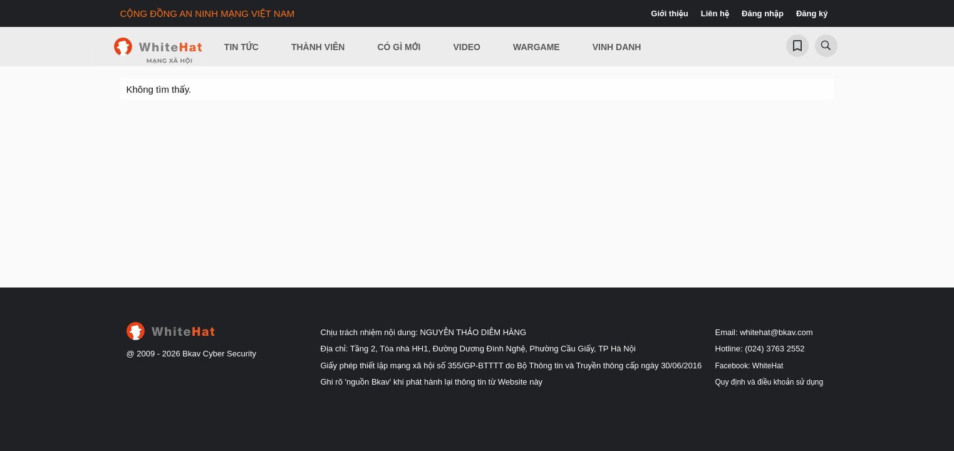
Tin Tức (241, 47)
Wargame (536, 47)
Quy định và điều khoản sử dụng (769, 382)
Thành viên (318, 47)
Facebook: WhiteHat (749, 365)
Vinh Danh (617, 47)
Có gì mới (398, 47)
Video (466, 47)
